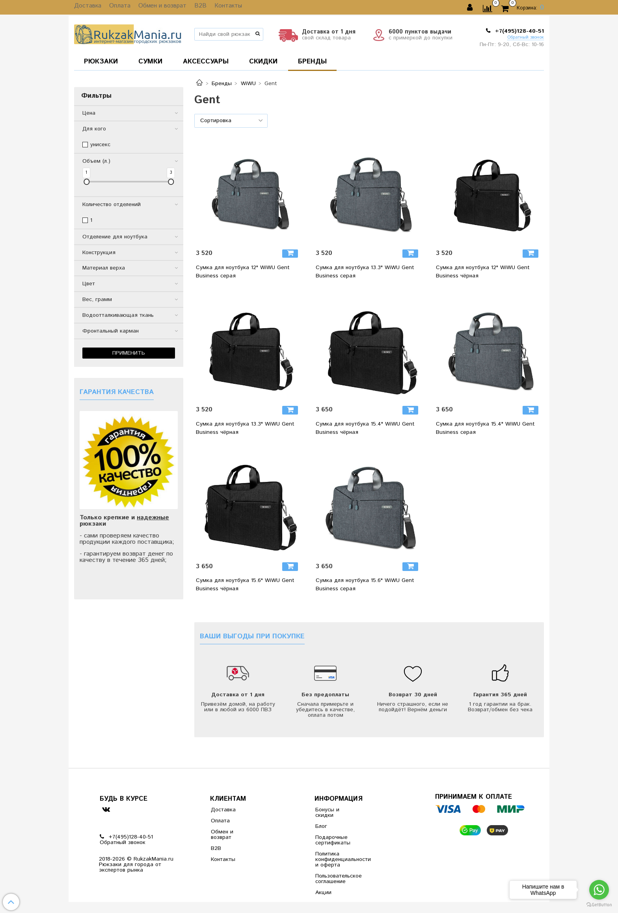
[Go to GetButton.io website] (599, 904)
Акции (323, 892)
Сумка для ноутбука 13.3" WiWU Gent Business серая (365, 272)
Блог (321, 826)
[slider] (86, 182)
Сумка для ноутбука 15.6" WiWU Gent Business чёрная (245, 584)
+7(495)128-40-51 (518, 31)
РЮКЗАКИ (101, 61)
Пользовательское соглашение (334, 878)
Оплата (116, 7)
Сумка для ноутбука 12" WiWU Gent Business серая (243, 272)
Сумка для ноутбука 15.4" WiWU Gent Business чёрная (365, 428)
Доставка (86, 7)
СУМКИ (150, 61)
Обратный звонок (525, 37)
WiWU (248, 83)
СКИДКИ (263, 61)
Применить (128, 353)
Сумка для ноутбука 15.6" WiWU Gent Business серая (365, 584)
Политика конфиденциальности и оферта (334, 859)
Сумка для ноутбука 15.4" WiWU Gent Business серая (485, 428)
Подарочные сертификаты (332, 840)
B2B (191, 7)
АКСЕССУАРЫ (206, 61)
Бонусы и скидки (327, 812)
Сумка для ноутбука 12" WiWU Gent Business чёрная (483, 272)
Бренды (222, 83)
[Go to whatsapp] (599, 890)
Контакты (217, 7)
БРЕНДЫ (312, 61)
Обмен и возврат (156, 7)
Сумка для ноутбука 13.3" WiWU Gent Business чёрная (245, 428)
